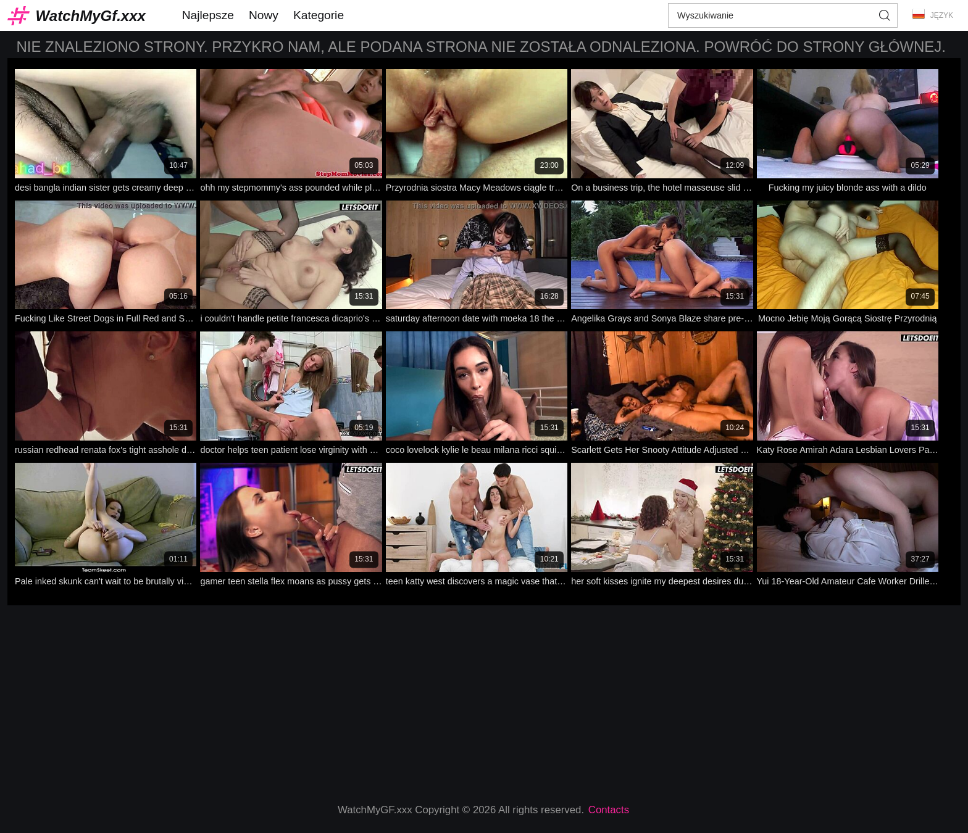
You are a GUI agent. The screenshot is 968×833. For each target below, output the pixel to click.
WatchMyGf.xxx (91, 15)
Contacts (608, 810)
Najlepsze (208, 15)
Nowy (263, 15)
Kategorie (318, 15)
